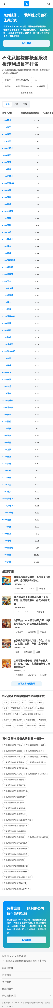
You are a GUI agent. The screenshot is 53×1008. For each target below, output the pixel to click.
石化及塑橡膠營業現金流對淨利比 (17, 820)
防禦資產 (32, 632)
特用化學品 (28, 708)
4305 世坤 (6, 323)
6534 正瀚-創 (8, 183)
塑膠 (17, 652)
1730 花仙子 (7, 344)
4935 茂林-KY (8, 498)
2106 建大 (6, 491)
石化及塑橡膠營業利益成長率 (16, 843)
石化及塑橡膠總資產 (12, 757)
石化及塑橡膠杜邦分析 (13, 774)
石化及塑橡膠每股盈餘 (35, 745)
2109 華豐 (6, 442)
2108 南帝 (6, 414)
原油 (38, 652)
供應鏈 (8, 86)
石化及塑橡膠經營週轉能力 (15, 780)
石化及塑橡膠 (19, 956)
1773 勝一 (6, 302)
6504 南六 (6, 372)
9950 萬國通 (7, 274)
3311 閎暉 (6, 309)
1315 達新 (6, 393)
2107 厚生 (6, 246)
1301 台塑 (6, 555)
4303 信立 (6, 534)
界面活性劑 (31, 725)
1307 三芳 (6, 386)
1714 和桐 (6, 169)
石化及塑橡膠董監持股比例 (15, 883)
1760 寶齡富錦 (8, 260)
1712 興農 (6, 365)
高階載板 (40, 612)
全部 (7, 104)
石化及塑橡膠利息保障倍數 (15, 808)
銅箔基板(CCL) (23, 80)
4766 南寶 (6, 379)
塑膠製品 (14, 702)
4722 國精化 (7, 239)
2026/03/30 (19, 647)
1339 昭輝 (6, 253)
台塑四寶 (28, 652)
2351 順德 (6, 337)
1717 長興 (6, 428)
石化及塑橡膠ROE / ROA (36, 774)
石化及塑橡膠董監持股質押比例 (16, 889)
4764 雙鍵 (6, 197)
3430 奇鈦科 (7, 400)
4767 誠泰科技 (8, 351)
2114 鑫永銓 (7, 288)
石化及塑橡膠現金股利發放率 (16, 791)
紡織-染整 (19, 725)
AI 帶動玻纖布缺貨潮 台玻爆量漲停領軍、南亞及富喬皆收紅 (32, 579)
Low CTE (19, 588)
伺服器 (43, 632)
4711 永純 (6, 477)
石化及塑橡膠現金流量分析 (15, 814)
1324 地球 (6, 541)
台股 (16, 104)
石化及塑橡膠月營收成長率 (15, 831)
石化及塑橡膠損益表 (34, 751)
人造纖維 (19, 675)
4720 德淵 (6, 456)
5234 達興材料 (8, 316)
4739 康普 (6, 134)
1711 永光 (6, 527)
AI (36, 80)
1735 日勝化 (7, 176)
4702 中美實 (7, 211)
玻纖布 (8, 80)
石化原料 (19, 632)
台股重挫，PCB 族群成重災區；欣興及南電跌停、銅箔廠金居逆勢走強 (32, 622)
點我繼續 (26, 43)
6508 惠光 (6, 520)
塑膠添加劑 (17, 720)
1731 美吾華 (7, 295)
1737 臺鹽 (6, 218)
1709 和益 (6, 204)
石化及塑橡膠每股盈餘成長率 (16, 854)
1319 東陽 (6, 358)
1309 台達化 (7, 548)
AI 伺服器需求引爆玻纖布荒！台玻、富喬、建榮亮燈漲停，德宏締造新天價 (32, 600)
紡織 (31, 702)
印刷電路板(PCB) (24, 86)
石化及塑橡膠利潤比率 (37, 762)
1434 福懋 (6, 155)
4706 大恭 (6, 232)
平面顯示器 (15, 708)
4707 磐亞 (6, 330)
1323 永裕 (6, 141)
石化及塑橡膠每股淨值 (13, 751)
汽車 (16, 714)
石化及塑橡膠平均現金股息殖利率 (17, 877)
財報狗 (5, 956)
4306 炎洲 (6, 190)
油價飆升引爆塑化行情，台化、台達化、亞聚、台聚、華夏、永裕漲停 (32, 642)
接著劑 (39, 702)
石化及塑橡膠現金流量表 (14, 762)
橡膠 (5, 708)
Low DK (31, 588)
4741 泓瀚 (6, 463)
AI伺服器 (41, 86)
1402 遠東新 (7, 407)
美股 (25, 104)
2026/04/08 (19, 607)
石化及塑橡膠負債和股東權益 (36, 757)
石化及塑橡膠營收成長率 (14, 837)
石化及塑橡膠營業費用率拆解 (16, 768)
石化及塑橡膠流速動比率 (14, 803)
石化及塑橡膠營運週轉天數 (15, 785)
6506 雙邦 (6, 162)
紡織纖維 (7, 725)
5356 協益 (6, 421)
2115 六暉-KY (8, 505)
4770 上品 (6, 484)
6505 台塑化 (7, 148)
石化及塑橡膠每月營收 (13, 745)
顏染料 (6, 720)
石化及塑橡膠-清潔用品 (31, 714)
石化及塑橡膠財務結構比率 (15, 797)
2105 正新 (6, 435)
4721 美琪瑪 (7, 267)
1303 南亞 (6, 120)
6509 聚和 (6, 225)
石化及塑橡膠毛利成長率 (38, 837)
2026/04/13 (19, 584)
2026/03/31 (19, 627)
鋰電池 (42, 725)
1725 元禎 (6, 449)
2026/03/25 (19, 670)
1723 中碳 (6, 470)
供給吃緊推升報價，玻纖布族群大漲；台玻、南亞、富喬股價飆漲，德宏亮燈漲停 (32, 663)
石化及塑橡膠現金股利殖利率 (16, 871)
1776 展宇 (6, 127)
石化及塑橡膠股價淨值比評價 (16, 866)
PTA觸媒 (40, 708)
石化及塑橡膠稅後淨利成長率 (16, 848)
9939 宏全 (6, 281)
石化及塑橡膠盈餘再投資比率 (16, 826)
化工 (24, 702)
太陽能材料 (30, 720)
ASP (17, 612)
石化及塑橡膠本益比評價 (14, 860)
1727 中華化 (7, 512)
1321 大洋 (6, 562)
